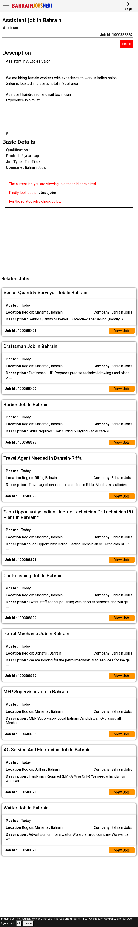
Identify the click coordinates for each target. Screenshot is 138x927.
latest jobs (46, 192)
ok (18, 923)
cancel (28, 923)
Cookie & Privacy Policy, (103, 918)
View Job (121, 331)
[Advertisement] (70, 240)
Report (126, 43)
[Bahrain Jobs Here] (32, 7)
